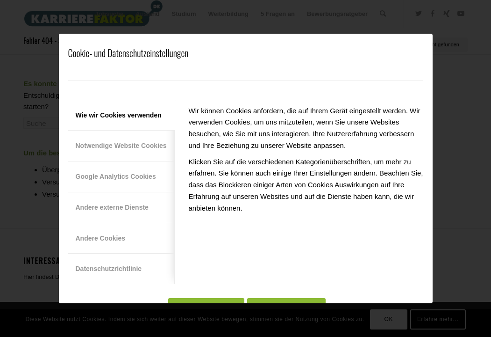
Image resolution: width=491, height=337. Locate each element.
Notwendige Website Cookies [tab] (121, 145)
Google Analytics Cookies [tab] (116, 176)
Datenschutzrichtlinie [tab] (109, 268)
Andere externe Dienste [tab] (112, 207)
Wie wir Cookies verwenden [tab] (119, 115)
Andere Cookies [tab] (101, 238)
